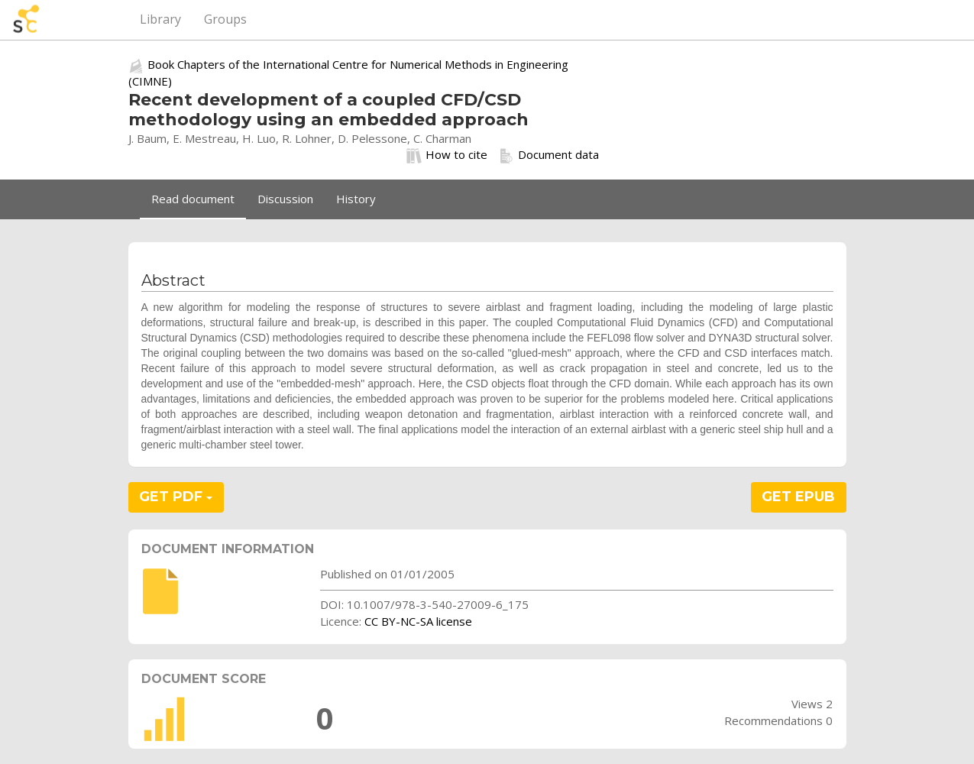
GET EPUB (798, 496)
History (356, 198)
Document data (549, 155)
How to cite (446, 155)
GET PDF (175, 496)
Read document (193, 198)
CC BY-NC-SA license (418, 621)
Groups (225, 19)
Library (160, 19)
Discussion (285, 198)
